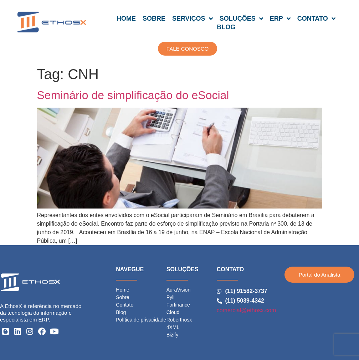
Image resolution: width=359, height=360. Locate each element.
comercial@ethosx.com (246, 310)
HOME (126, 18)
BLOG (226, 27)
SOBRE (154, 18)
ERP (280, 18)
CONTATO (316, 18)
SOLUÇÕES (241, 18)
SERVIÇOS (192, 18)
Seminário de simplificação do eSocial (133, 95)
